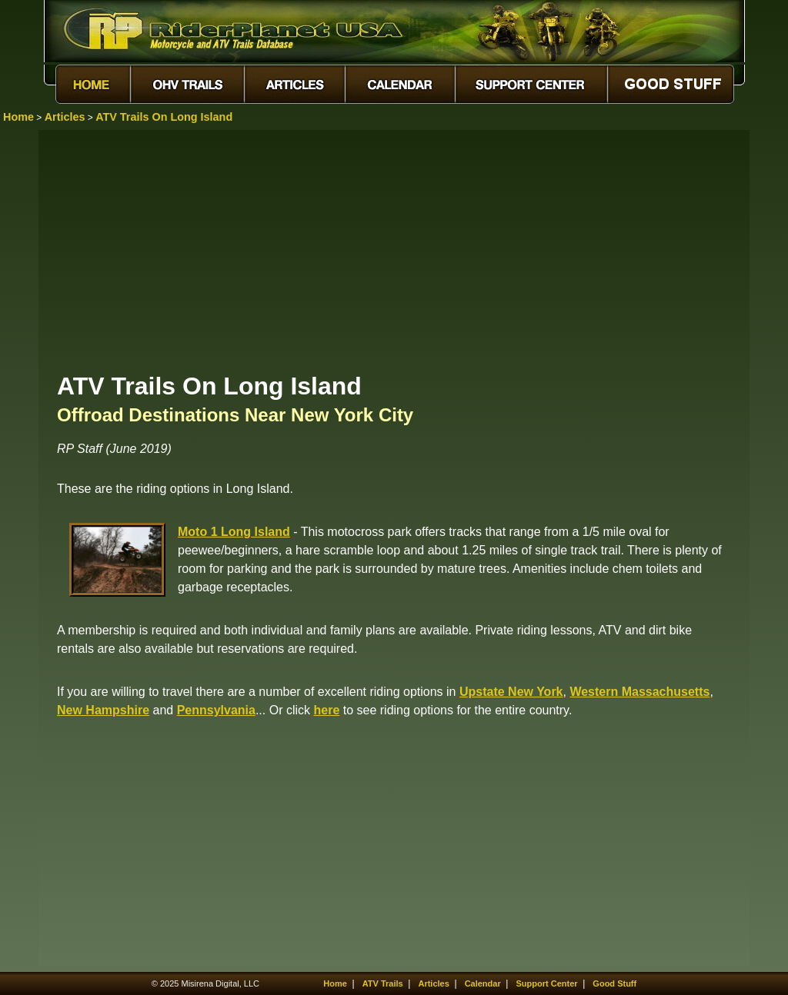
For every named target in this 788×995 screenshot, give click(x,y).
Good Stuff (614, 983)
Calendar (483, 983)
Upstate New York (511, 691)
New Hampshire (103, 710)
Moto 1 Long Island (234, 531)
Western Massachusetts (639, 691)
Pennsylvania (216, 710)
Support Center (547, 983)
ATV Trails (382, 983)
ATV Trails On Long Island (163, 117)
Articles (65, 117)
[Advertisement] (394, 250)
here (326, 710)
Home (18, 117)
